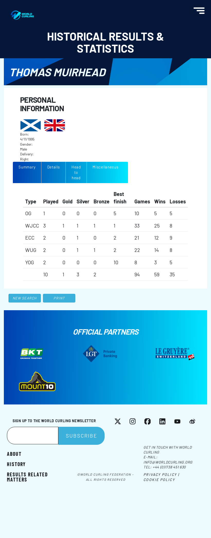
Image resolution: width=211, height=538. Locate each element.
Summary (27, 167)
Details (53, 167)
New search (24, 298)
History (16, 464)
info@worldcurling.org (167, 462)
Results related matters (27, 476)
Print (59, 298)
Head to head (76, 172)
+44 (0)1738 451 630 (169, 467)
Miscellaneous (105, 167)
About (14, 453)
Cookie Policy (159, 479)
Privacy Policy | (161, 474)
